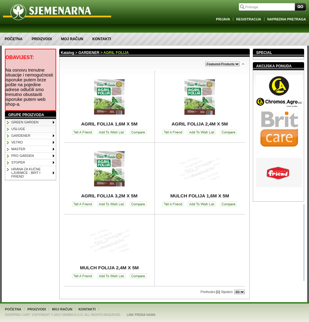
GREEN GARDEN (24, 122)
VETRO (17, 142)
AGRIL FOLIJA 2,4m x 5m (200, 123)
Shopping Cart (17, 315)
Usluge (18, 129)
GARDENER (20, 135)
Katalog (67, 53)
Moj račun (72, 39)
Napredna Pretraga (286, 19)
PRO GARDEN (22, 155)
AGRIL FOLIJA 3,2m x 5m (109, 195)
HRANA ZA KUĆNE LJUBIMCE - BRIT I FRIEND (26, 172)
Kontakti (101, 39)
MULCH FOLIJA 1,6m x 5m (199, 195)
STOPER (18, 162)
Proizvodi (42, 39)
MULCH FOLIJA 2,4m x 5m (109, 267)
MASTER (18, 149)
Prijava (223, 19)
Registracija (248, 19)
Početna (14, 39)
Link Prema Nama (141, 315)
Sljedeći (227, 292)
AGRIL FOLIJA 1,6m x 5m (109, 123)
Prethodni (208, 292)
